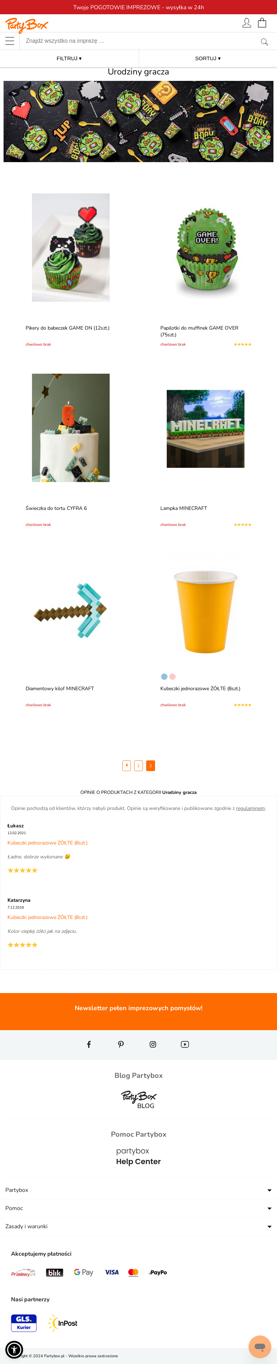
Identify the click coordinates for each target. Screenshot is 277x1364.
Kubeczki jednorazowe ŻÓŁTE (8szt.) (201, 688)
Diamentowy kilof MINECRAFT (61, 688)
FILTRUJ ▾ (69, 58)
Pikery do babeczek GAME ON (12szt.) (69, 328)
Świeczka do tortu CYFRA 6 (57, 508)
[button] (14, 1350)
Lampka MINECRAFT (184, 508)
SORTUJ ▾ (208, 58)
